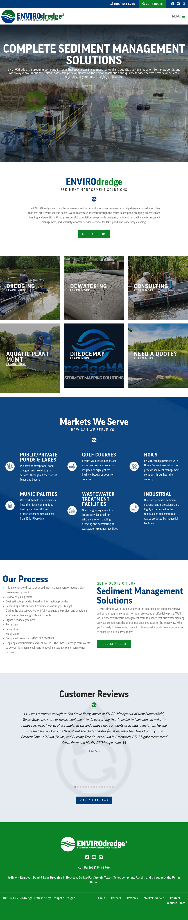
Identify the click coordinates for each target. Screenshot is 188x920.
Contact (175, 898)
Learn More (16, 290)
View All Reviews (94, 800)
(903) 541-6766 (122, 4)
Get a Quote (152, 4)
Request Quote (175, 903)
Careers (116, 898)
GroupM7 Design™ (63, 898)
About (101, 898)
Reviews (132, 898)
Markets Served (154, 898)
